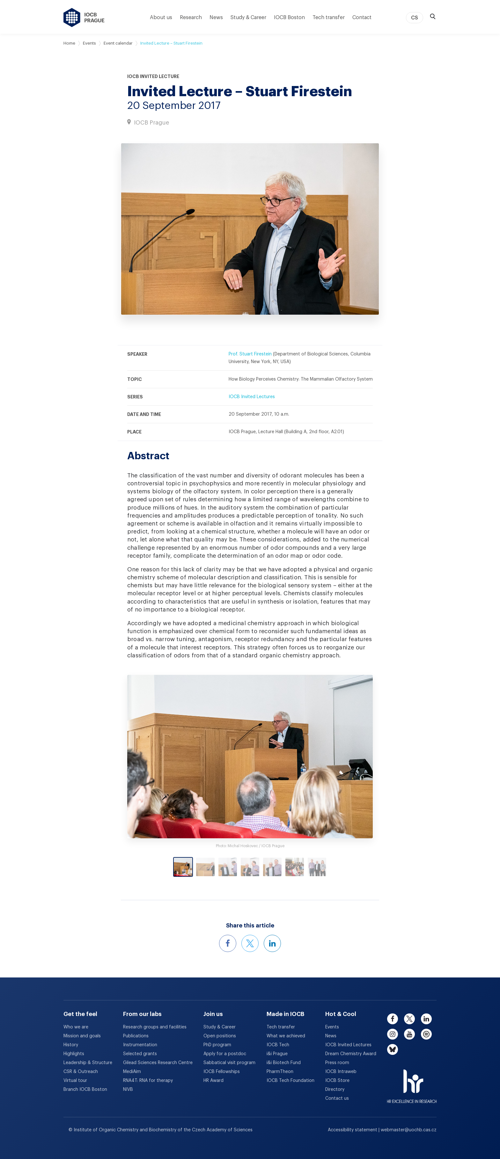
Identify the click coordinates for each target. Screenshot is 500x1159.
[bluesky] (392, 1049)
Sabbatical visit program (229, 1063)
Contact (361, 17)
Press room (337, 1063)
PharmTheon (280, 1072)
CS (414, 17)
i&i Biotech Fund (284, 1063)
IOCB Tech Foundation (290, 1080)
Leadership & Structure (87, 1063)
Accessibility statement (353, 1130)
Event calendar (118, 43)
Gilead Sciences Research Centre (158, 1063)
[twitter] (409, 1018)
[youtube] (409, 1034)
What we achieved (286, 1036)
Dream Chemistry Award (350, 1054)
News (216, 17)
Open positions (219, 1036)
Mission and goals (82, 1036)
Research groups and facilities (155, 1027)
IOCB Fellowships (221, 1072)
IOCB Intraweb (341, 1072)
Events (89, 43)
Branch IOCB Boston (85, 1089)
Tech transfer (328, 17)
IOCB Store (337, 1080)
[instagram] (392, 1034)
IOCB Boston (289, 17)
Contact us (337, 1098)
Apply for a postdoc (224, 1054)
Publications (136, 1036)
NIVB (128, 1089)
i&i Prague (277, 1054)
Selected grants (140, 1054)
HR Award (213, 1080)
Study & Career (248, 17)
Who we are (75, 1027)
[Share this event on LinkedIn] (272, 943)
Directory (334, 1089)
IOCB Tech (278, 1045)
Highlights (73, 1054)
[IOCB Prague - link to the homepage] (84, 17)
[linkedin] (426, 1018)
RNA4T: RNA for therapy (148, 1080)
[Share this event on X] (250, 943)
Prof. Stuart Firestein (250, 354)
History (70, 1045)
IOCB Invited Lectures (252, 397)
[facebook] (392, 1018)
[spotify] (426, 1034)
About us (161, 17)
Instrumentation (140, 1045)
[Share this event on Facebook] (227, 943)
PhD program (217, 1045)
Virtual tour (75, 1080)
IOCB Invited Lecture (153, 76)
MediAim (132, 1072)
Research (191, 17)
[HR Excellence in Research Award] (412, 1082)
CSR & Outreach (80, 1072)
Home (69, 43)
